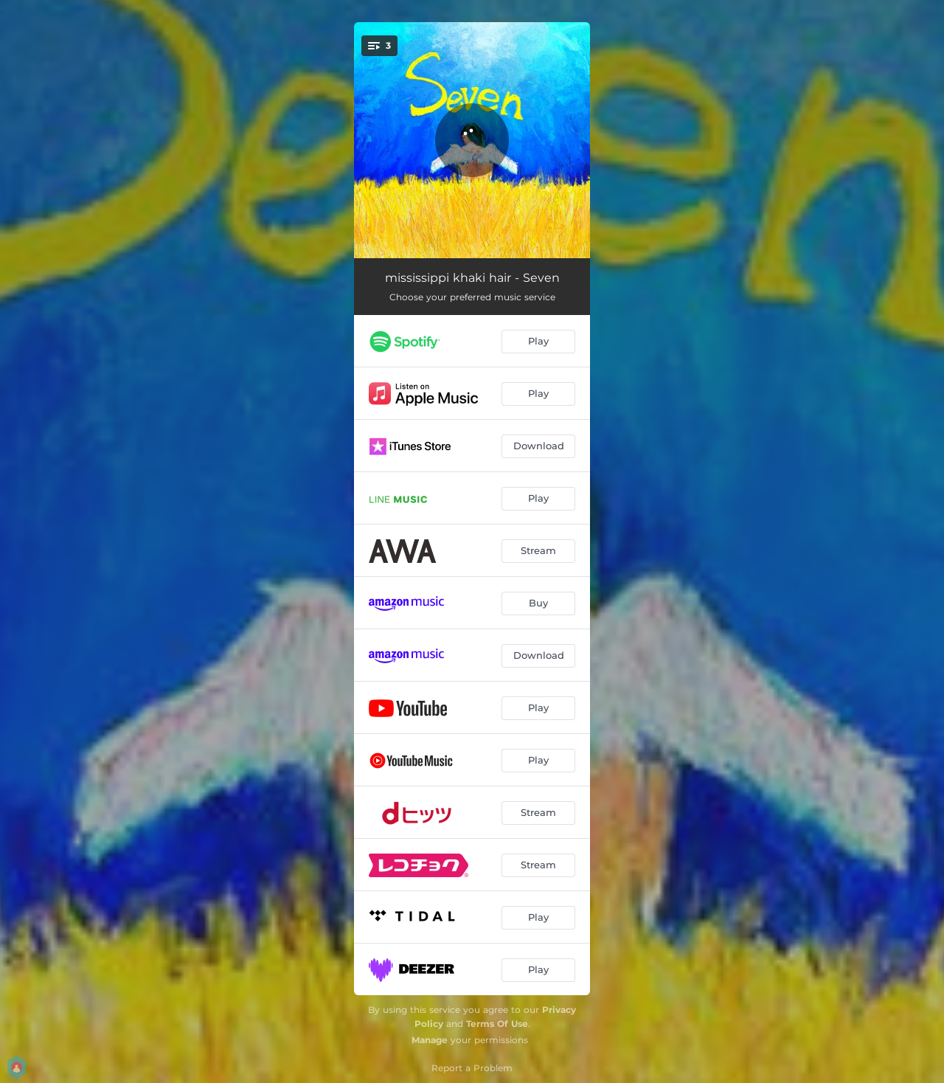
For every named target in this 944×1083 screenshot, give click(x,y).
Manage (430, 1039)
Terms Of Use (497, 1023)
